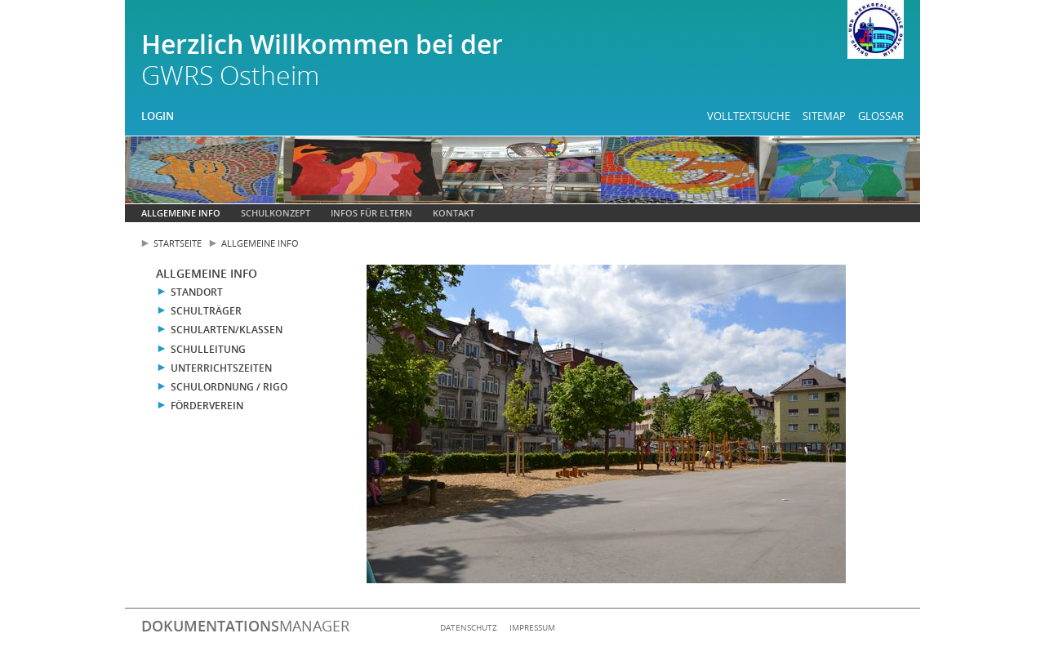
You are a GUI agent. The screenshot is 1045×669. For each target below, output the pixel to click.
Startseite (177, 243)
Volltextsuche (748, 116)
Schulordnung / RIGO (229, 387)
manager (245, 626)
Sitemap (824, 116)
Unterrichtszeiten (221, 368)
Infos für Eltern (371, 213)
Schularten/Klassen (226, 330)
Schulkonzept (275, 213)
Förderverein (207, 406)
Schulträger (206, 311)
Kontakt (453, 213)
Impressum (532, 627)
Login (157, 116)
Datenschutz (468, 627)
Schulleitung (208, 349)
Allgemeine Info (180, 213)
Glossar (881, 116)
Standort (197, 292)
